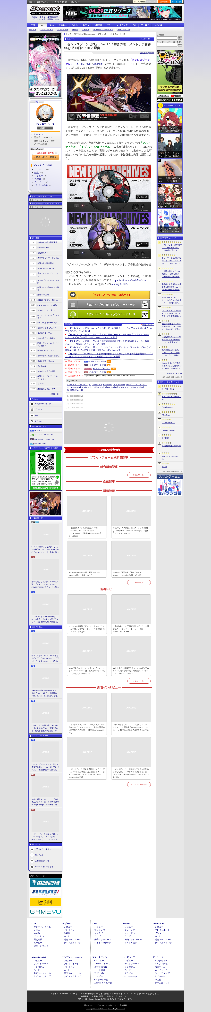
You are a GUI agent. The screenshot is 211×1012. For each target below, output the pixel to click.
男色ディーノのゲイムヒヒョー (48, 274)
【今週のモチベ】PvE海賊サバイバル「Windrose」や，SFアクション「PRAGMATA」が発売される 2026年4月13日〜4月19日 (86, 532)
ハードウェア (121, 25)
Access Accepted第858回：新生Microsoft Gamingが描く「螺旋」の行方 (84, 573)
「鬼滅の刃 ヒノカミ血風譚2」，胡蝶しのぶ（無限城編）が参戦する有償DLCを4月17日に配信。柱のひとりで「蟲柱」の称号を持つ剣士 (171, 274)
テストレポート (132, 963)
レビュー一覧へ (139, 681)
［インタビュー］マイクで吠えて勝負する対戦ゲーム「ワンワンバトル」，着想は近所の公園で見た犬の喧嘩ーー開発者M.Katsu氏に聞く (45, 767)
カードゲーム (161, 970)
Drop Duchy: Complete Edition (171, 457)
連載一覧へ (55, 394)
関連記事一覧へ (148, 325)
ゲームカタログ (124, 29)
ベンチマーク (131, 976)
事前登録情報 (100, 967)
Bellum (164, 467)
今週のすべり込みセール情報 (48, 288)
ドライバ (38, 421)
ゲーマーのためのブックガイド (48, 316)
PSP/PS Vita (158, 923)
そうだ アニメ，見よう (46, 310)
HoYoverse (38, 134)
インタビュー (62, 29)
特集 (36, 172)
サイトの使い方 (60, 2)
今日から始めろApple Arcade (48, 328)
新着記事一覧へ (139, 475)
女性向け (98, 25)
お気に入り (151, 2)
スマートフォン (99, 957)
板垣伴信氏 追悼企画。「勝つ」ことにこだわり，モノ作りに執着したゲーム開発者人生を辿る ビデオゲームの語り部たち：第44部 (172, 353)
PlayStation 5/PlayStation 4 (44, 439)
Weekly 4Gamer (43, 248)
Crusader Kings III (168, 430)
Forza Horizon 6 (167, 407)
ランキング (176, 2)
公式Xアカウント (43, 2)
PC (42, 25)
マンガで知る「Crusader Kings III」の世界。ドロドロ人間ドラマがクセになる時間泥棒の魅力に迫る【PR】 (45, 619)
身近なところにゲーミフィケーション (48, 377)
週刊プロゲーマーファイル (48, 258)
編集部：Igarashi (147, 53)
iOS (89, 63)
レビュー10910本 (38, 19)
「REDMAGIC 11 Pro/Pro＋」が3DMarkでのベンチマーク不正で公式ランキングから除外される (171, 313)
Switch (75, 25)
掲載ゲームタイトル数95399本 (45, 17)
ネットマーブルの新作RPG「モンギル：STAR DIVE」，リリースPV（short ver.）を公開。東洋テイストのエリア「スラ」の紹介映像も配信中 (172, 261)
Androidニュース (102, 963)
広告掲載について (42, 861)
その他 (158, 979)
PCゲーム (38, 430)
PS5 (83, 63)
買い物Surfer (42, 366)
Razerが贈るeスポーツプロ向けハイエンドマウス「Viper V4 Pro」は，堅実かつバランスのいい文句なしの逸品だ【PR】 (87, 670)
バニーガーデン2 (168, 422)
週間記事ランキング (43, 403)
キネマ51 (41, 384)
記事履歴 (164, 2)
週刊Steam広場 (43, 295)
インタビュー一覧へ (139, 784)
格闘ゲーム (160, 967)
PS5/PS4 (62, 25)
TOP (33, 25)
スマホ (86, 25)
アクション (97, 384)
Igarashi (76, 390)
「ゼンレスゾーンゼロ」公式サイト (111, 295)
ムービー (85, 29)
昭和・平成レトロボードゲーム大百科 (48, 344)
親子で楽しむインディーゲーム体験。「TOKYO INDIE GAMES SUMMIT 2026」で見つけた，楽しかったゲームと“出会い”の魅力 (45, 585)
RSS (30, 2)
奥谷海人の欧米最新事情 (47, 242)
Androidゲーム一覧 (103, 983)
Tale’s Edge (166, 415)
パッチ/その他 (41, 185)
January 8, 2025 (119, 284)
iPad (101, 387)
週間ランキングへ (175, 373)
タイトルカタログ (72, 942)
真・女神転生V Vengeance (171, 447)
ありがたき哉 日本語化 (46, 371)
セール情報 (99, 970)
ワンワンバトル (168, 389)
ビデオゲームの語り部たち (48, 356)
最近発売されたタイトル (103, 29)
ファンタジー (119, 384)
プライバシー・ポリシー (106, 1005)
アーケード (158, 957)
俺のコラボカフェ (44, 333)
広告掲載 (123, 1005)
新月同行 (165, 438)
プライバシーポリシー (44, 849)
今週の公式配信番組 (45, 263)
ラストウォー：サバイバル (171, 398)
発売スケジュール (72, 939)
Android (97, 63)
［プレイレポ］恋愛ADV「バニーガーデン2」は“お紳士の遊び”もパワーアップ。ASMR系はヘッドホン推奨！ (172, 248)
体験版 (75, 29)
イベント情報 (161, 963)
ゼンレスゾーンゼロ (45, 124)
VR (108, 25)
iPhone (107, 387)
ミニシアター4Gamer (45, 361)
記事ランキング (41, 946)
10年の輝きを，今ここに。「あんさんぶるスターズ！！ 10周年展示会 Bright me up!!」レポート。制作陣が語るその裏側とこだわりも (45, 802)
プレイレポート (47, 29)
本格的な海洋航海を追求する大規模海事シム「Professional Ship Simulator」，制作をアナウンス (171, 287)
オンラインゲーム (42, 927)
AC (134, 25)
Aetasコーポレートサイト (45, 867)
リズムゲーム (161, 976)
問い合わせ (75, 2)
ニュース (38, 169)
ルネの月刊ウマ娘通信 (46, 338)
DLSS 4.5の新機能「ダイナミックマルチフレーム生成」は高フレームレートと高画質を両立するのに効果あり (87, 629)
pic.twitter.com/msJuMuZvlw (130, 280)
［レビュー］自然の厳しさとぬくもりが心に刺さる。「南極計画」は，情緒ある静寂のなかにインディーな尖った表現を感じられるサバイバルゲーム (45, 728)
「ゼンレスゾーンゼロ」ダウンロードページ (110, 304)
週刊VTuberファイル (45, 268)
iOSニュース (100, 960)
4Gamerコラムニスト (45, 350)
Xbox (52, 25)
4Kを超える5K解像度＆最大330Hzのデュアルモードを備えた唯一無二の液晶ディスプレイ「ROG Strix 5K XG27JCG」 (131, 670)
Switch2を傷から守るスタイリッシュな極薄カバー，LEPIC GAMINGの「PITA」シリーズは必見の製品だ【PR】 (45, 550)
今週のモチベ (42, 253)
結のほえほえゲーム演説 (47, 323)
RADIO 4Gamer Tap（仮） (47, 305)
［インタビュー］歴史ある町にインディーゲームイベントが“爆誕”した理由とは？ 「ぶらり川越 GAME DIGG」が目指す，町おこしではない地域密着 (45, 837)
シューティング (162, 973)
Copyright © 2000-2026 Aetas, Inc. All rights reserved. (105, 1009)
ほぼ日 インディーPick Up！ (48, 300)
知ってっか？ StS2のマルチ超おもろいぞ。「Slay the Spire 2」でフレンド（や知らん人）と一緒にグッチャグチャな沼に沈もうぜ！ (45, 658)
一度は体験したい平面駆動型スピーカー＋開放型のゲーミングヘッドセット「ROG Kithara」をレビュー (131, 629)
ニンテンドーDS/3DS (72, 957)
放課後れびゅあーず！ (46, 389)
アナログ (145, 25)
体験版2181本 (53, 19)
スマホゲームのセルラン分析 (48, 281)
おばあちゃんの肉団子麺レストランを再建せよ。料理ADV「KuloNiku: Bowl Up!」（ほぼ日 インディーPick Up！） (131, 530)
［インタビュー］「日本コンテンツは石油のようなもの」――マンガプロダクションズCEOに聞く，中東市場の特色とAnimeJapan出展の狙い (131, 773)
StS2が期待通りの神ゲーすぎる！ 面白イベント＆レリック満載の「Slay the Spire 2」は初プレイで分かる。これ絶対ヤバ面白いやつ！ (45, 693)
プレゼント (39, 409)
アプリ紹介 (99, 973)
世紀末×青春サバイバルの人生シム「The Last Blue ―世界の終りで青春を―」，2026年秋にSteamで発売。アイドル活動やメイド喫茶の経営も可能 (171, 327)
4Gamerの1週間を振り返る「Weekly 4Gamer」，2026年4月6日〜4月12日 (127, 573)
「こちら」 (119, 996)
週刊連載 (38, 939)
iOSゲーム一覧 (101, 979)
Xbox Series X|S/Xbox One (44, 435)
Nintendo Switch (40, 443)
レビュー (32, 29)
